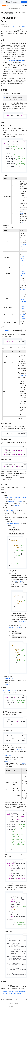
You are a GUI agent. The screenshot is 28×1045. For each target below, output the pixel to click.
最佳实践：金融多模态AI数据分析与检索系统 (14, 1003)
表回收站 (20, 477)
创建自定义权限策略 (17, 584)
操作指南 (15, 12)
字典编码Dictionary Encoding (22, 318)
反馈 (15, 1018)
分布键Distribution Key (23, 268)
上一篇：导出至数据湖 (6, 1011)
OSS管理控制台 (11, 503)
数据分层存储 (23, 290)
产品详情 (13, 26)
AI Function (21, 60)
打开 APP (24, 1)
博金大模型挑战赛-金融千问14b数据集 (16, 499)
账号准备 (24, 223)
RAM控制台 (10, 512)
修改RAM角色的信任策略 (13, 525)
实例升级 (19, 99)
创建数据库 (7, 689)
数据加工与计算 (21, 12)
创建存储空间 (19, 503)
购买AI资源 (8, 762)
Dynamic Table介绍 (12, 60)
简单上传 (17, 507)
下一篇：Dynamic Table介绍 (20, 1011)
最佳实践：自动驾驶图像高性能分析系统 (12, 1005)
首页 (2, 12)
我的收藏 (23, 26)
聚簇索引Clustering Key (22, 275)
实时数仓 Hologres (8, 12)
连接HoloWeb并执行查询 (9, 695)
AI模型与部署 (8, 767)
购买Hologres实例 (9, 684)
